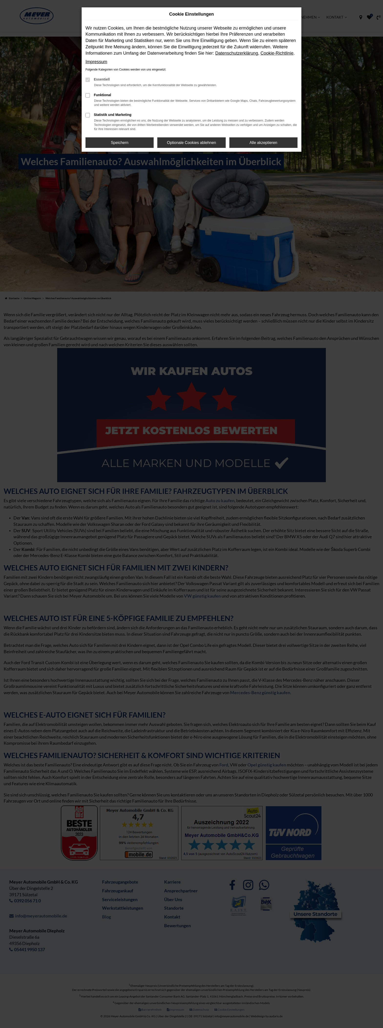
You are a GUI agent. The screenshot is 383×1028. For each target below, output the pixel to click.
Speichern (119, 143)
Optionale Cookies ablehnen (191, 143)
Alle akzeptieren (263, 143)
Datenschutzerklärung (236, 53)
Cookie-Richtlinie (276, 53)
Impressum (96, 61)
